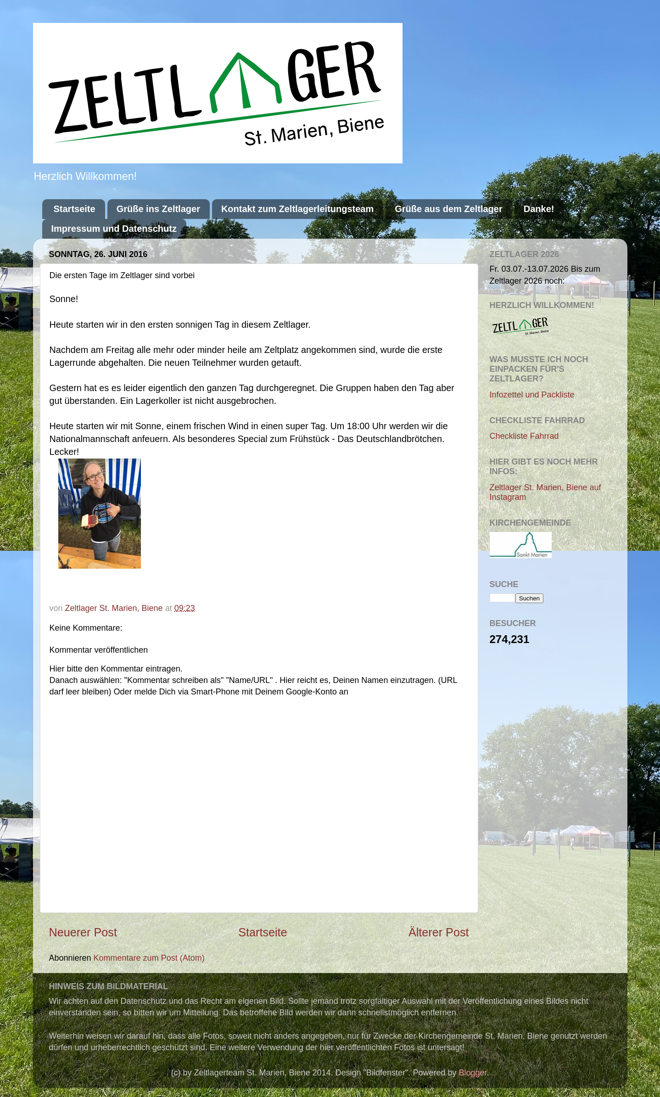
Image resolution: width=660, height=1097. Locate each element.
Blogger (473, 1072)
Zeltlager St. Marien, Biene (115, 608)
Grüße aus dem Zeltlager (449, 209)
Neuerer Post (83, 932)
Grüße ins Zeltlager (158, 209)
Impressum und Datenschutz (114, 229)
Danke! (539, 209)
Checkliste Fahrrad (524, 436)
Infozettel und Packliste (532, 394)
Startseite (74, 209)
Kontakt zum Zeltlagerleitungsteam (297, 209)
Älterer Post (438, 932)
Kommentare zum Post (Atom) (149, 958)
